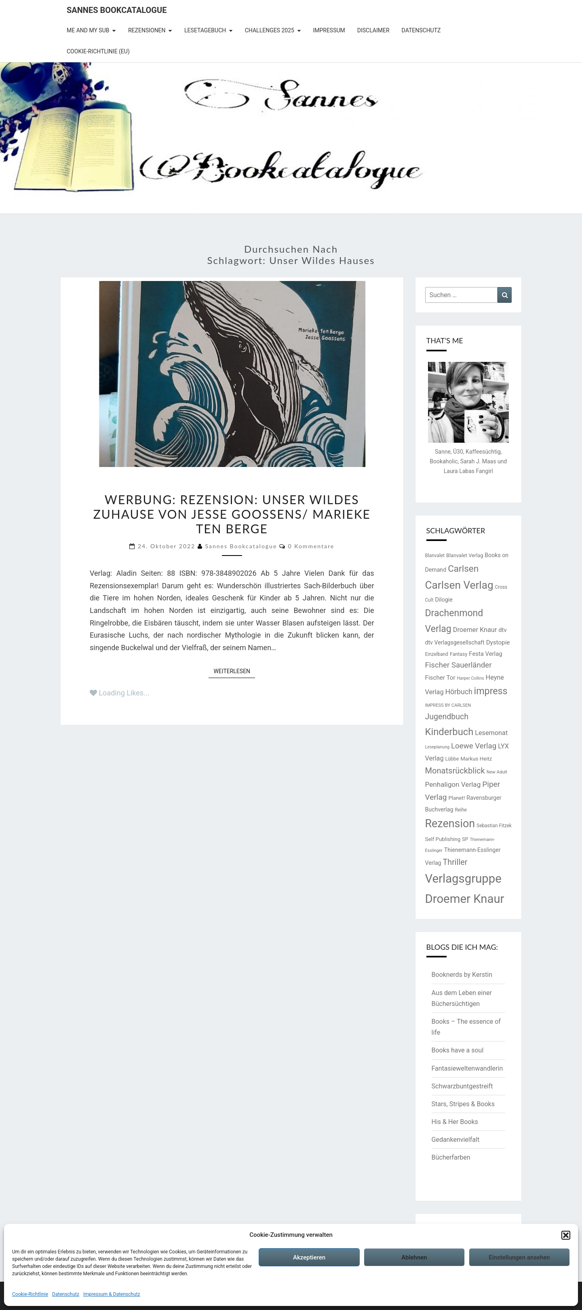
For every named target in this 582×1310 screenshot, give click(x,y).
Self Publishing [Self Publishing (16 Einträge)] (443, 839)
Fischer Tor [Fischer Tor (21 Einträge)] (440, 677)
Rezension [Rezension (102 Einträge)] (450, 823)
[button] (566, 1235)
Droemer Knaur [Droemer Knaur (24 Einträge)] (475, 630)
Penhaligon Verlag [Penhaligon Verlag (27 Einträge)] (453, 784)
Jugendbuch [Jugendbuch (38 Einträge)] (446, 716)
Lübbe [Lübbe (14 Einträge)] (452, 759)
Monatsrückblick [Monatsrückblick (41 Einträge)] (455, 770)
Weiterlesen (234, 670)
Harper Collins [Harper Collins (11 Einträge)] (470, 678)
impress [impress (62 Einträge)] (491, 691)
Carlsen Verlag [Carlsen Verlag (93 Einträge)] (459, 585)
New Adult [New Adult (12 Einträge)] (497, 772)
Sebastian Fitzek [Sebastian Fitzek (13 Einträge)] (494, 825)
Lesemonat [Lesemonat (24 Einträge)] (491, 733)
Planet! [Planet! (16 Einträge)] (456, 798)
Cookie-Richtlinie (30, 1294)
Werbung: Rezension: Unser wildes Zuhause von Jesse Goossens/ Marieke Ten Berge (232, 514)
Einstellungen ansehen (519, 1257)
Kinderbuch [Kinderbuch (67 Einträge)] (449, 731)
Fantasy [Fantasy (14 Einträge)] (458, 654)
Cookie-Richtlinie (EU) (98, 51)
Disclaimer (373, 30)
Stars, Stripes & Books (463, 1104)
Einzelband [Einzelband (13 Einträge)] (437, 654)
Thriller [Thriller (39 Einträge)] (455, 862)
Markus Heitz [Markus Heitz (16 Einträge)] (476, 759)
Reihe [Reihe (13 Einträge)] (460, 810)
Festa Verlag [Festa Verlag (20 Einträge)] (485, 653)
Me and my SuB (88, 30)
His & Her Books (455, 1122)
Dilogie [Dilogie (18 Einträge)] (444, 599)
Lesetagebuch (205, 30)
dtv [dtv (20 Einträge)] (502, 630)
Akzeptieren (309, 1257)
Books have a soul (458, 1050)
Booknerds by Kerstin (462, 974)
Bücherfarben (451, 1157)
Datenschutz (65, 1294)
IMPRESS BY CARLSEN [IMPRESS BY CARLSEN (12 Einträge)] (448, 705)
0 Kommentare (311, 546)
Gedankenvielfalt (456, 1139)
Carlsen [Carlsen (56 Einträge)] (463, 568)
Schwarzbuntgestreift (462, 1086)
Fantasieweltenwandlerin (467, 1068)
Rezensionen (147, 30)
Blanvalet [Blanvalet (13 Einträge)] (435, 555)
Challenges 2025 (269, 30)
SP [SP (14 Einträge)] (465, 839)
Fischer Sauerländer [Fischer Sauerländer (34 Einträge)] (458, 665)
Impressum (329, 30)
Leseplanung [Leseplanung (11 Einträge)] (437, 747)
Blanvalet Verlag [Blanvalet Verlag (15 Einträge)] (464, 555)
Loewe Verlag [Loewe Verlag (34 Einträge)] (473, 746)
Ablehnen (414, 1257)
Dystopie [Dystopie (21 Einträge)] (498, 642)
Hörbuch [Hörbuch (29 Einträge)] (458, 692)
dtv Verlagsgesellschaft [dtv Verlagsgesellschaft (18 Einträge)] (455, 642)
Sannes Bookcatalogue (117, 10)
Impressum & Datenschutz (111, 1294)
